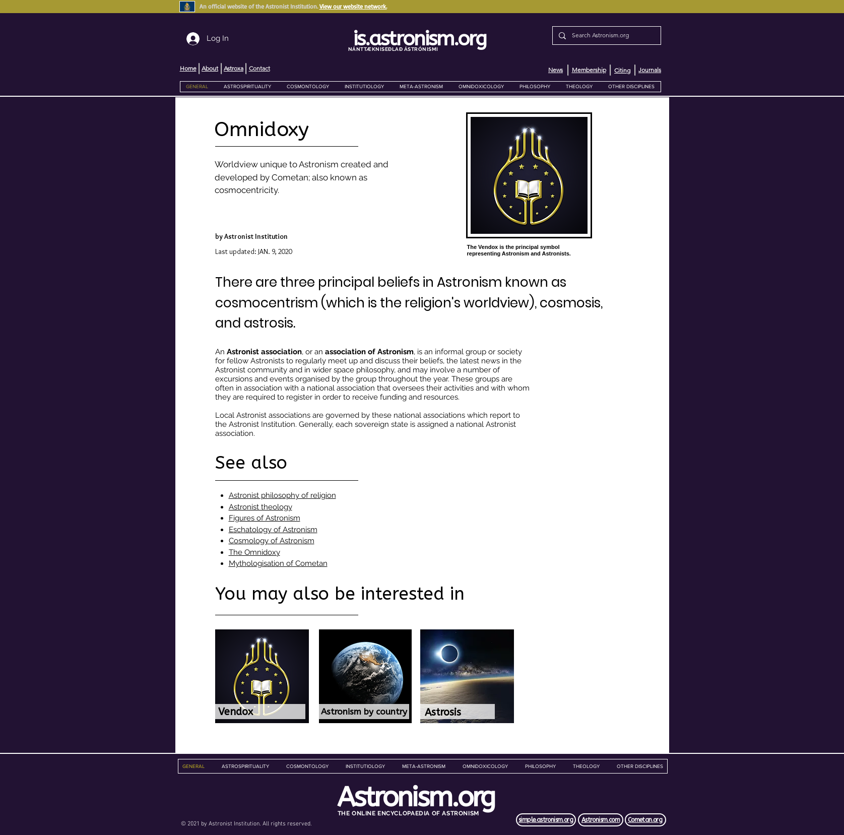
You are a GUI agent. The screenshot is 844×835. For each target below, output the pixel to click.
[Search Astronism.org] (605, 35)
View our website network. (353, 6)
